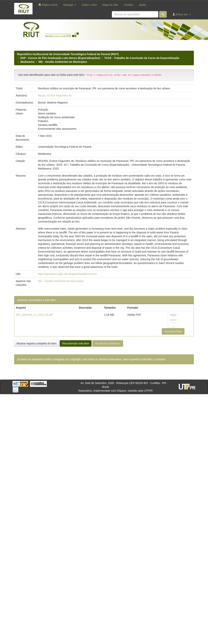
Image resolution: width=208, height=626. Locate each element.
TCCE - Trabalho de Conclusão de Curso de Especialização (141, 58)
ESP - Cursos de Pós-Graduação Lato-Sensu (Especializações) (60, 58)
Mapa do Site (110, 4)
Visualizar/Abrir (173, 331)
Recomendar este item (75, 343)
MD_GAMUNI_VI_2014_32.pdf (34, 314)
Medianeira (27, 61)
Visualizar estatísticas (107, 343)
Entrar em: (181, 14)
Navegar (69, 4)
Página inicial (47, 4)
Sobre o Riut (89, 4)
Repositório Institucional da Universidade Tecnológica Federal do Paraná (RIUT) (68, 54)
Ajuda (142, 4)
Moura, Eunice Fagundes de (55, 95)
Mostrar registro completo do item (37, 343)
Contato (128, 4)
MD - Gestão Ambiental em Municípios (63, 61)
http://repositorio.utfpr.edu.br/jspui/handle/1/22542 (67, 274)
